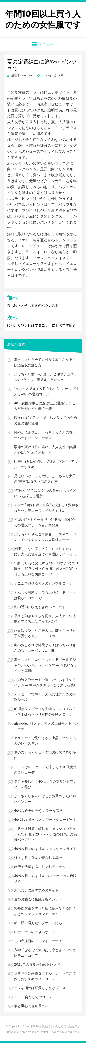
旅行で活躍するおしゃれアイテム (40, 866)
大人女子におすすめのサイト (36, 890)
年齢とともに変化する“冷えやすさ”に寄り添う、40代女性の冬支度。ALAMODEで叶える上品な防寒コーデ (46, 568)
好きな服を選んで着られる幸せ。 (40, 857)
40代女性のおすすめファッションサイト (45, 848)
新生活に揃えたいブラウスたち (38, 923)
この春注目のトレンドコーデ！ (38, 941)
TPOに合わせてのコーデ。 (35, 997)
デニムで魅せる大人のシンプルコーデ (43, 583)
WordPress (72, 1032)
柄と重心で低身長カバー (33, 1006)
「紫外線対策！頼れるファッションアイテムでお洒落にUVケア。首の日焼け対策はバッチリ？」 (45, 834)
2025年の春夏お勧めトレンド (37, 964)
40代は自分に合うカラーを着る (38, 810)
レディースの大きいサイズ (34, 932)
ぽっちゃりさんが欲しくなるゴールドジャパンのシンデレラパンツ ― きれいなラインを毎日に (45, 665)
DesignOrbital (39, 1032)
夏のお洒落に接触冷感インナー (38, 899)
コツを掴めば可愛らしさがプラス (40, 988)
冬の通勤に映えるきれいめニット (40, 607)
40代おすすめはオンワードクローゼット (45, 819)
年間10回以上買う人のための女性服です (43, 19)
